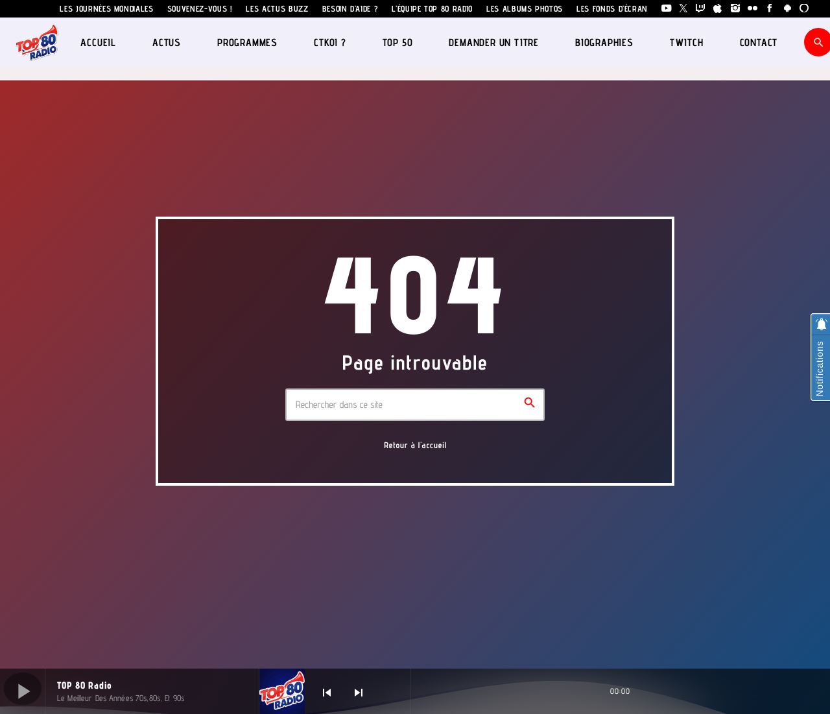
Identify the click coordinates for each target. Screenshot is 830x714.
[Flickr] (752, 9)
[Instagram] (735, 9)
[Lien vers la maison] (37, 42)
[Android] (787, 9)
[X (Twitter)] (683, 9)
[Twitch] (700, 9)
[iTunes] (718, 9)
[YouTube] (666, 9)
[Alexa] (804, 9)
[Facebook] (770, 9)
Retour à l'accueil (415, 445)
